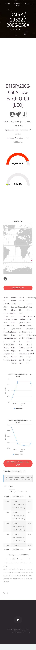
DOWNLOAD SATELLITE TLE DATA (18, 463)
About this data (18, 288)
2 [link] (17, 558)
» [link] (29, 558)
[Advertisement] (18, 59)
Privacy (16, 631)
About (27, 629)
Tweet (5, 593)
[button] (10, 497)
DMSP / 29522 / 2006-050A (18, 19)
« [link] (6, 558)
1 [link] (13, 558)
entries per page (21, 491)
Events (23, 631)
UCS (6, 566)
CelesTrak (16, 563)
